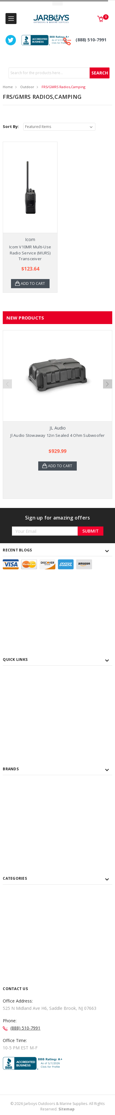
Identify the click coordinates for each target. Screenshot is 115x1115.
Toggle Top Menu (57, 3)
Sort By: (11, 126)
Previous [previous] (7, 383)
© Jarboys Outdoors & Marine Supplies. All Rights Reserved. (57, 1106)
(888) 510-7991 (91, 40)
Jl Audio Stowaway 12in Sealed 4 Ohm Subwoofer (57, 435)
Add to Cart (33, 283)
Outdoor (27, 87)
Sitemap (66, 1109)
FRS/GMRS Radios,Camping (63, 87)
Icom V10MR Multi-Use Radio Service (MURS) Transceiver (30, 252)
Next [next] (107, 383)
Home (8, 87)
